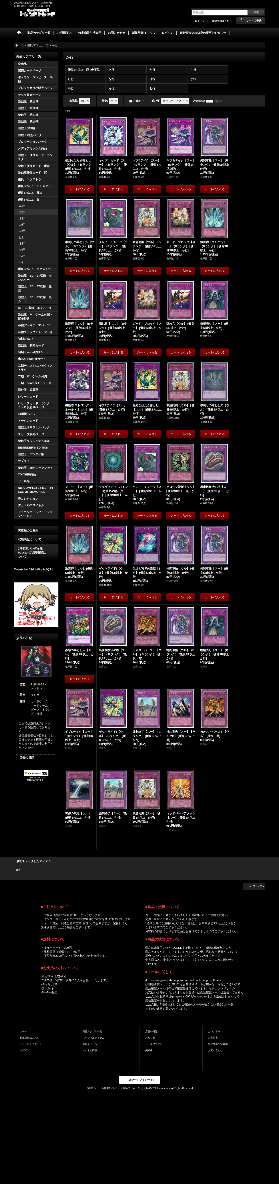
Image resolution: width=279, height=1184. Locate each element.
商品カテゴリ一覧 (92, 1031)
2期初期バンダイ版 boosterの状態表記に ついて (36, 552)
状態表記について (29, 539)
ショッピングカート (31, 1044)
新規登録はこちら (222, 21)
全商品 (22, 64)
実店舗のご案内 (28, 530)
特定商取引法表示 (218, 1044)
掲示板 (149, 1050)
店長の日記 (27, 757)
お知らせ (150, 1037)
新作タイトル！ (91, 1044)
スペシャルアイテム (93, 1037)
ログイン (200, 21)
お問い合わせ (215, 1050)
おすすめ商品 (89, 1050)
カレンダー (214, 1031)
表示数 (73, 100)
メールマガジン (153, 1044)
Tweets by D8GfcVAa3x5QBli (33, 569)
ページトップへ (256, 886)
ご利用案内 (214, 1037)
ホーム (23, 1031)
